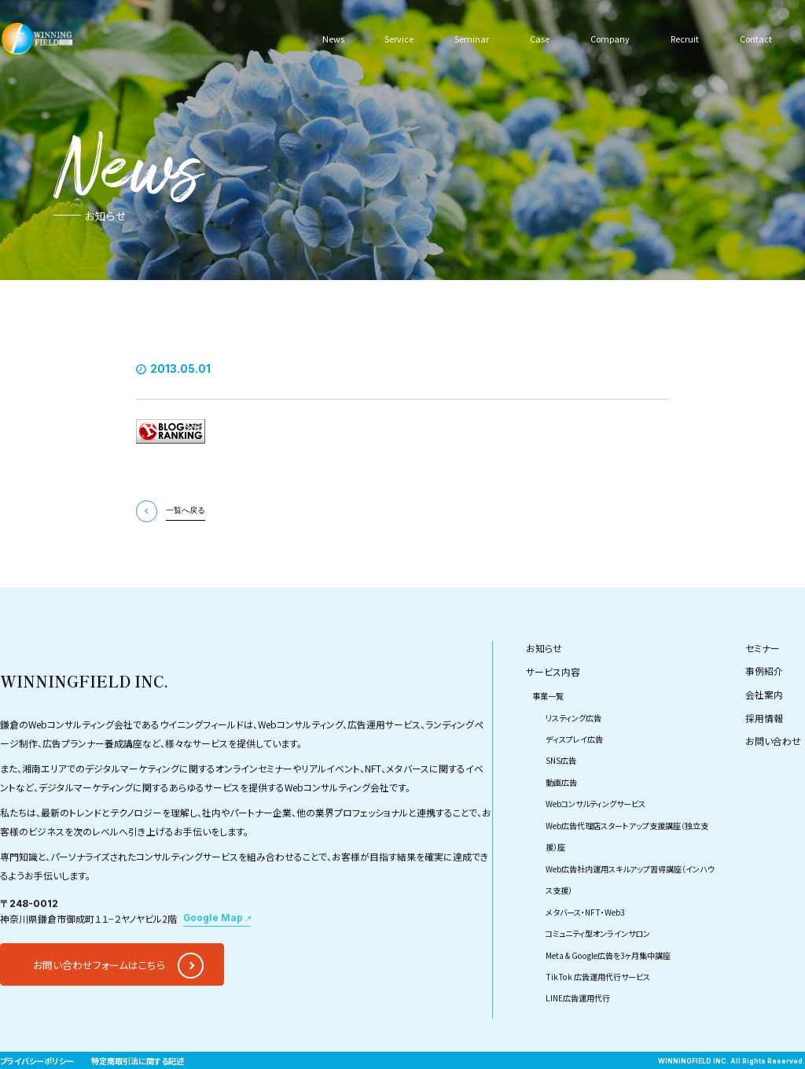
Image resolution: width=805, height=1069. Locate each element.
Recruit (683, 38)
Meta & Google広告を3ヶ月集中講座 (608, 987)
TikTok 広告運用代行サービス (598, 1010)
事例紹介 (764, 704)
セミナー (762, 680)
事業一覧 (548, 729)
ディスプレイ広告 (574, 772)
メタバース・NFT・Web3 (585, 944)
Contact (754, 38)
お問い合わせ (773, 774)
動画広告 (561, 815)
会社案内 (764, 727)
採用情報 (764, 751)
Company (607, 38)
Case (536, 38)
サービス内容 (553, 704)
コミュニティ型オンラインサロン (598, 966)
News (333, 38)
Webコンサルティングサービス (595, 836)
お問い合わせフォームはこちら (99, 997)
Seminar (469, 38)
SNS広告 (561, 793)
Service (398, 38)
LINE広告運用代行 (578, 1031)
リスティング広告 (573, 750)
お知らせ (544, 680)
